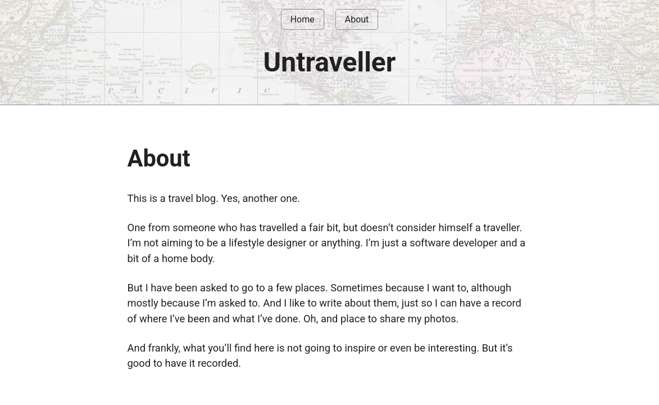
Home (302, 19)
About (357, 19)
